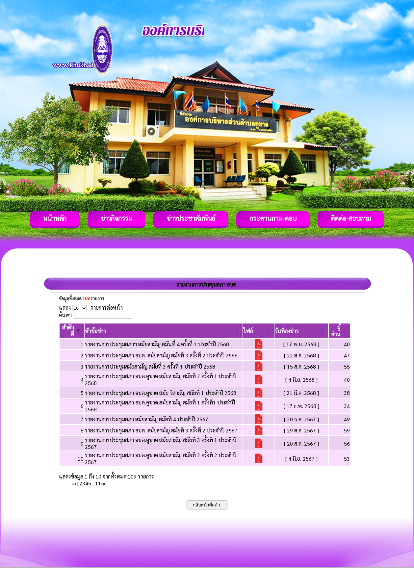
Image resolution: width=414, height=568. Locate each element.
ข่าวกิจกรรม (116, 218)
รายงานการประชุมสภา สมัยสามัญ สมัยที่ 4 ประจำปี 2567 (146, 419)
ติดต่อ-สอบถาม (351, 218)
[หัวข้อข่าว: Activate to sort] (164, 330)
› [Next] (102, 483)
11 (98, 483)
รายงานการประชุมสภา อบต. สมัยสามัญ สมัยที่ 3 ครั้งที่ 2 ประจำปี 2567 (161, 430)
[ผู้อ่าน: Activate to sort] (339, 330)
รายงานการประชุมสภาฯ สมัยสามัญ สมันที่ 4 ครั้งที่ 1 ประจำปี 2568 (157, 344)
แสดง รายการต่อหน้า (91, 307)
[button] (95, 330)
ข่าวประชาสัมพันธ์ (191, 218)
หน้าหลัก (54, 218)
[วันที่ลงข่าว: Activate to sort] (301, 330)
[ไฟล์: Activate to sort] (258, 330)
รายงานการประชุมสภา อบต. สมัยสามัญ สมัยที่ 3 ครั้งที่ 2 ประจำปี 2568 (161, 355)
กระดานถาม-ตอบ (273, 218)
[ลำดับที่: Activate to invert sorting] (72, 330)
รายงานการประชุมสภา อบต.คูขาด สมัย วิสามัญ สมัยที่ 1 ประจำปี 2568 (160, 392)
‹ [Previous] (75, 483)
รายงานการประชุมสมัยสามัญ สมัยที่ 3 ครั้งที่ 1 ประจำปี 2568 (150, 366)
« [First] (73, 483)
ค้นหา (65, 314)
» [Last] (104, 483)
